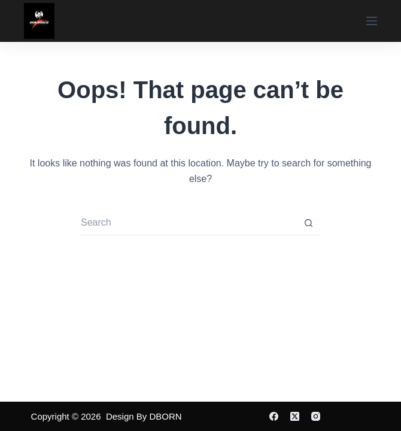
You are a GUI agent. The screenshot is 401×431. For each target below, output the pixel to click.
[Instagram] (315, 416)
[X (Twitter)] (294, 416)
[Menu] (371, 21)
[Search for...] (188, 223)
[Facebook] (273, 416)
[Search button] (308, 223)
